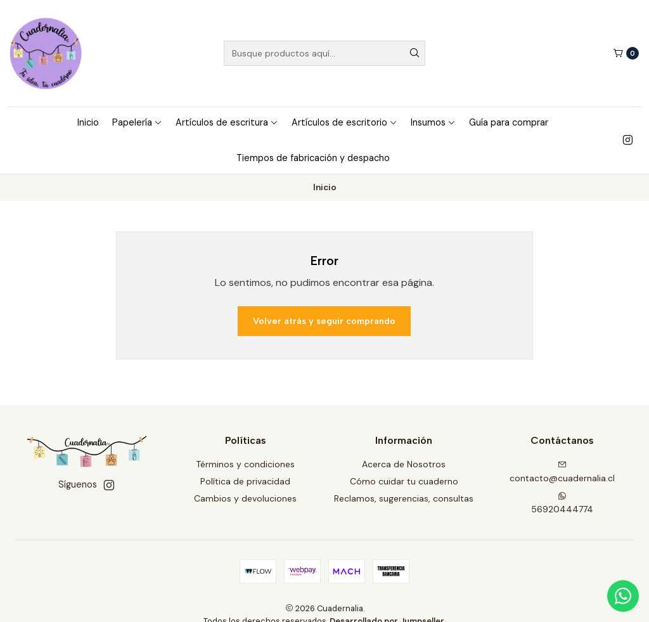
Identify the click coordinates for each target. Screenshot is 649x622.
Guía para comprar (508, 122)
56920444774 (562, 503)
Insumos (433, 122)
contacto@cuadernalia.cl (562, 472)
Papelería (137, 122)
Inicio (88, 122)
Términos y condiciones (245, 464)
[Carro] (625, 53)
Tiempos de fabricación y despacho (313, 158)
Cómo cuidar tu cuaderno (404, 481)
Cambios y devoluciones (245, 498)
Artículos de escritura (227, 122)
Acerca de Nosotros (404, 464)
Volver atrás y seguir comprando (324, 321)
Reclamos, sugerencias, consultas (403, 498)
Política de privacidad (245, 481)
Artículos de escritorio (344, 122)
